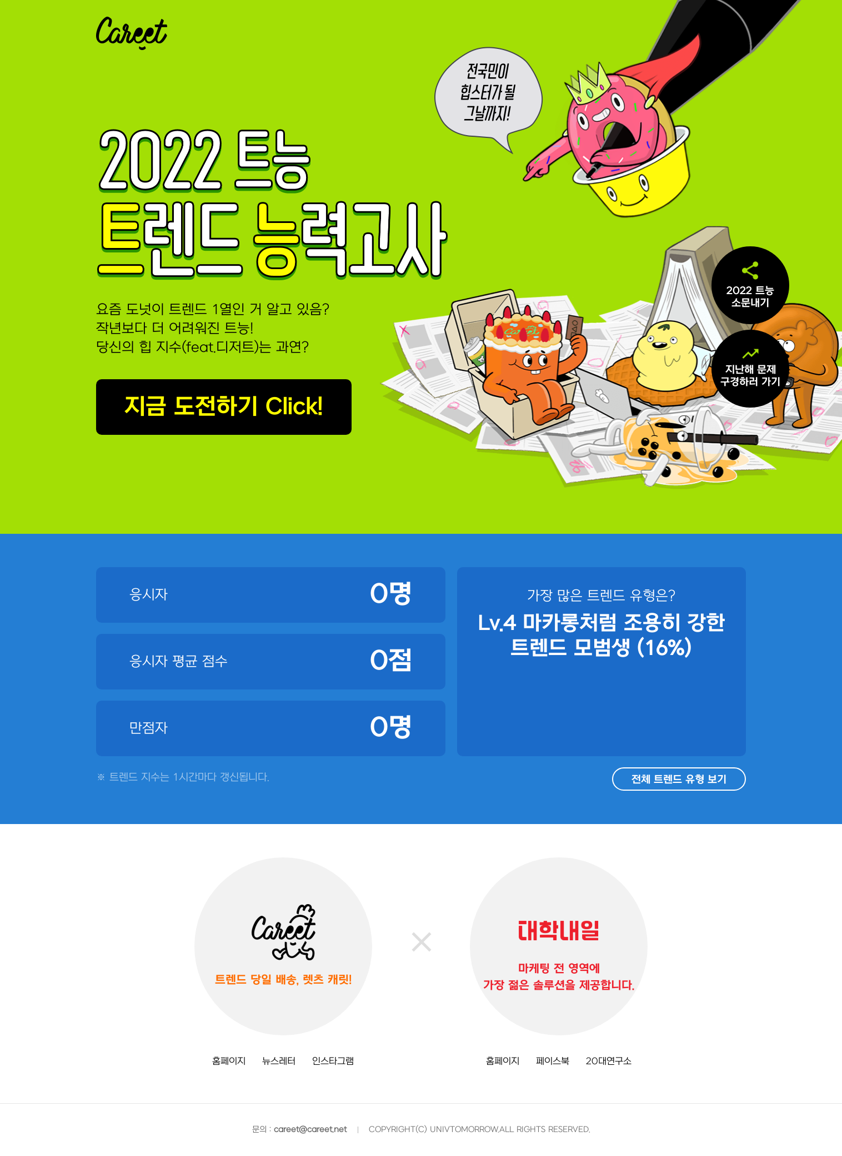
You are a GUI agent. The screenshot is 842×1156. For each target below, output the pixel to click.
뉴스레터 (278, 1061)
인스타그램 (333, 1061)
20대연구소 (609, 1061)
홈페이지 (228, 1061)
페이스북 (552, 1061)
